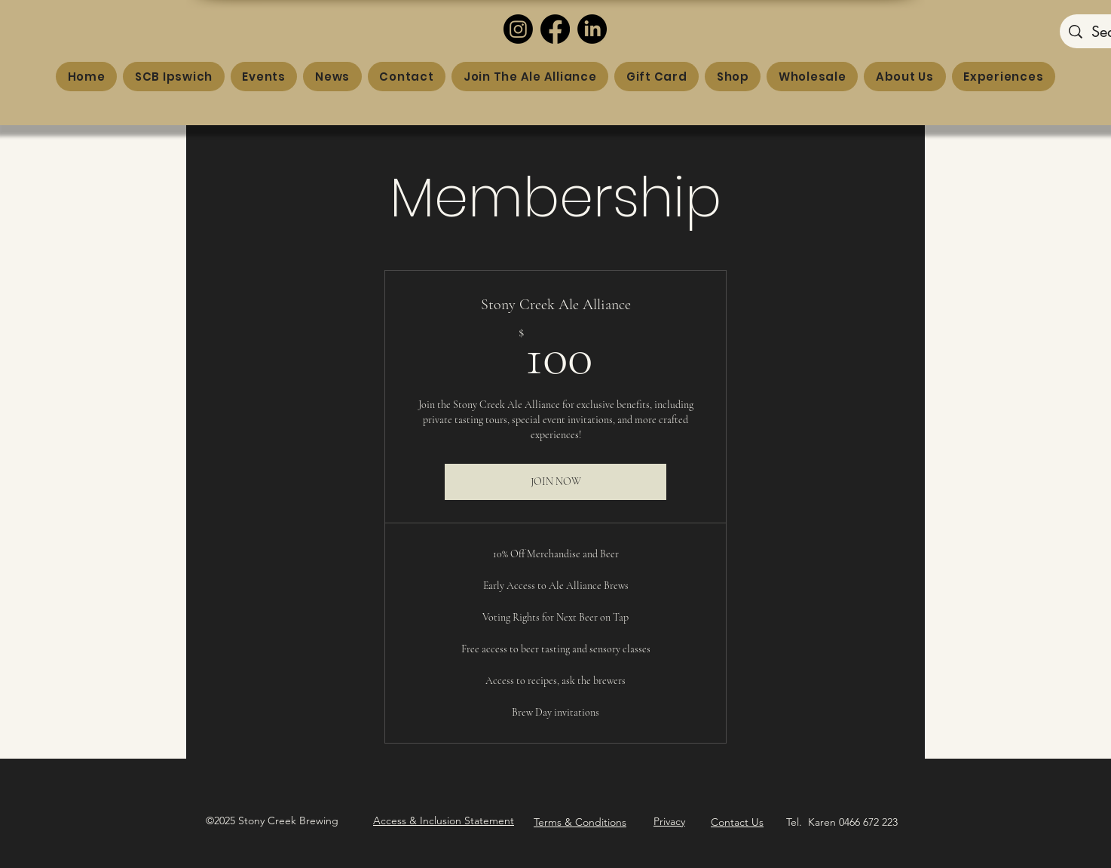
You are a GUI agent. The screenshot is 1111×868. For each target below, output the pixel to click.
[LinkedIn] (592, 29)
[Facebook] (555, 29)
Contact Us (737, 822)
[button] (443, 820)
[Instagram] (518, 29)
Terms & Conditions (580, 822)
